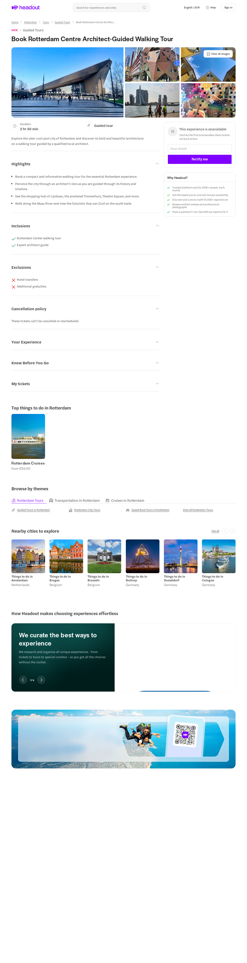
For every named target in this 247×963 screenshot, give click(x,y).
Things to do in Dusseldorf (174, 578)
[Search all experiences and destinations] (111, 7)
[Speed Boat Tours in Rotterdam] (147, 510)
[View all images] (218, 54)
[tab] (30, 500)
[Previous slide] (23, 680)
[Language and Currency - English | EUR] (192, 7)
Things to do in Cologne (212, 578)
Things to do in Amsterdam (22, 578)
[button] (211, 7)
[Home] (14, 22)
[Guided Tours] (62, 22)
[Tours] (46, 22)
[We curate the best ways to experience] (175, 653)
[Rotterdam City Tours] (84, 510)
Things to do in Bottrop (136, 578)
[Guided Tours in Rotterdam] (30, 510)
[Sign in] (228, 7)
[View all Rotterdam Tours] (198, 510)
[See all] (215, 531)
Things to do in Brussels (98, 578)
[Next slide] (41, 680)
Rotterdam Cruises (28, 463)
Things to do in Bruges (60, 578)
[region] (123, 442)
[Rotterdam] (30, 22)
